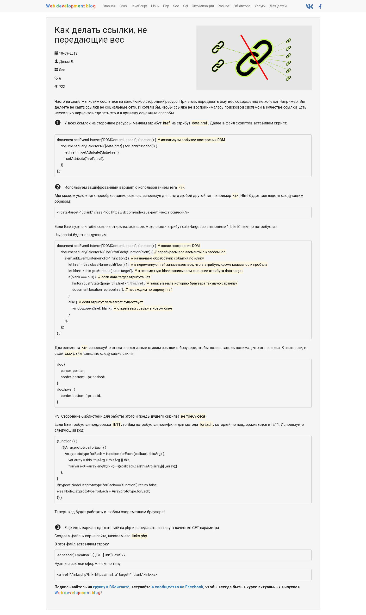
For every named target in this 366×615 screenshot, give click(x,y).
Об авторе (242, 6)
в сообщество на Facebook (177, 587)
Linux (155, 6)
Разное (224, 6)
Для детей (278, 6)
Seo (176, 6)
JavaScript (139, 6)
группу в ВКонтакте (111, 587)
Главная (109, 6)
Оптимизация (203, 6)
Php (166, 6)
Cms (123, 6)
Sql (185, 6)
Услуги (260, 6)
